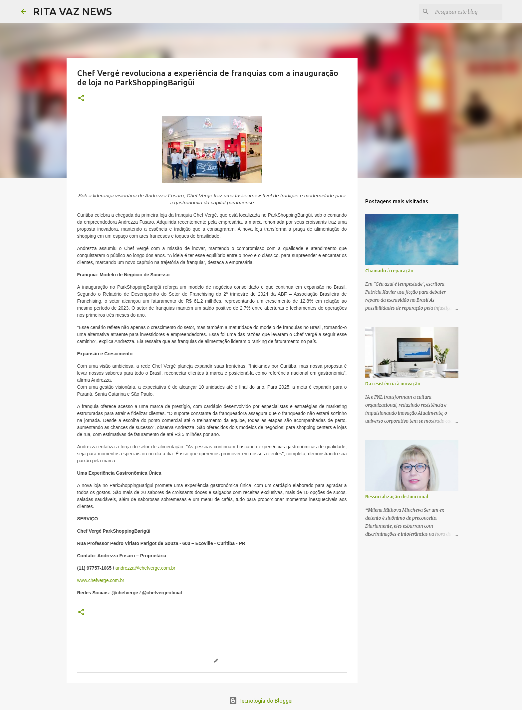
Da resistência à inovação (392, 383)
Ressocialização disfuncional (396, 496)
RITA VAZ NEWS (72, 11)
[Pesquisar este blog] (467, 12)
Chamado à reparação (389, 270)
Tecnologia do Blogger (261, 701)
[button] (81, 98)
